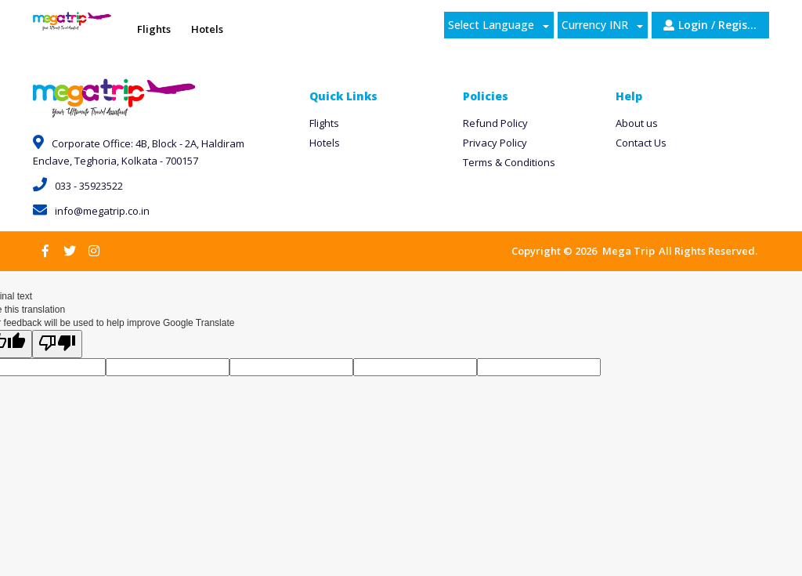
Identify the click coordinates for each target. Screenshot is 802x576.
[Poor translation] (57, 343)
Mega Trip (628, 251)
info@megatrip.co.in (91, 211)
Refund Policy (495, 123)
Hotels (324, 143)
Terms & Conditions (509, 162)
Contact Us (641, 143)
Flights (324, 123)
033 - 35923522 (78, 186)
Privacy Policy (495, 143)
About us (637, 123)
